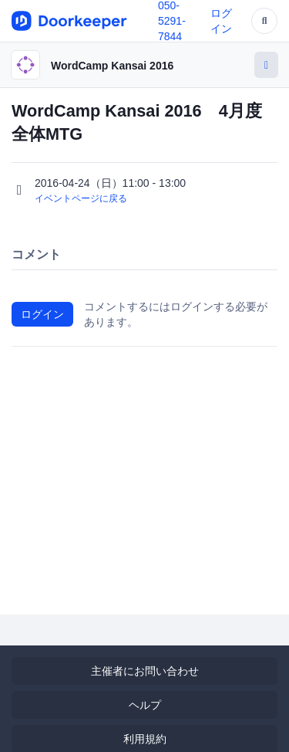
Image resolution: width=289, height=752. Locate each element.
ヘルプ (145, 705)
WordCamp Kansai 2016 (112, 65)
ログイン (42, 314)
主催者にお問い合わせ (145, 671)
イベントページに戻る (81, 198)
